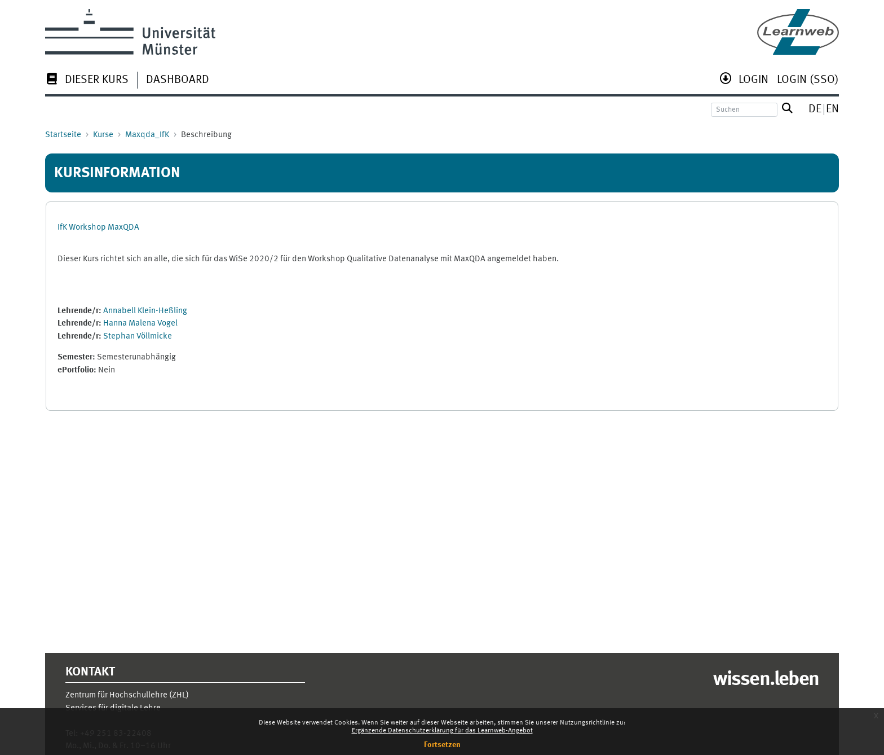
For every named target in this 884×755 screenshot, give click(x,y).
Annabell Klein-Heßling (145, 311)
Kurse (103, 135)
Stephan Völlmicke (137, 336)
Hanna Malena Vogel (140, 323)
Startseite (63, 135)
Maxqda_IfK (147, 135)
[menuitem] (87, 81)
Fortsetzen (442, 745)
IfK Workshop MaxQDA (98, 227)
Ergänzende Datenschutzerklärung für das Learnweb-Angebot (442, 730)
